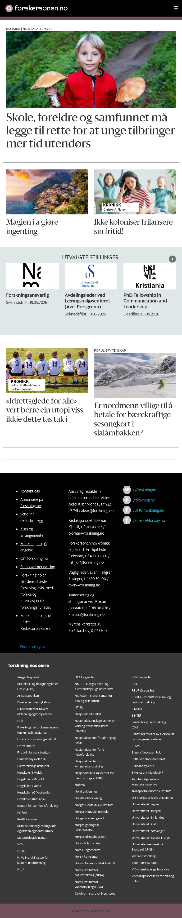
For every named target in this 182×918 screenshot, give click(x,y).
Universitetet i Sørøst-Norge (151, 837)
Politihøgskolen (142, 677)
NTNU (79, 707)
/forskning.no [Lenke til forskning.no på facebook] (144, 499)
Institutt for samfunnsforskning (37, 805)
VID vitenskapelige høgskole (150, 869)
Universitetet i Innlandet (148, 817)
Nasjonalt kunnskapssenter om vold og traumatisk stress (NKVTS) (95, 725)
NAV (20, 844)
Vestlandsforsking (143, 856)
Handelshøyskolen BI (31, 759)
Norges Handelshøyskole (92, 811)
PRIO (135, 684)
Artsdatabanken (28, 695)
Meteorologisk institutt (32, 837)
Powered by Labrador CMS (91, 911)
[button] (172, 259)
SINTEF (136, 715)
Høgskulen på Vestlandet (33, 792)
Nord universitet (86, 791)
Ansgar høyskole (28, 677)
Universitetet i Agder (145, 804)
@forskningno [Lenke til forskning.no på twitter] (144, 489)
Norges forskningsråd (89, 818)
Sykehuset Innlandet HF (147, 772)
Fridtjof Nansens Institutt (33, 752)
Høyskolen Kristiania (31, 799)
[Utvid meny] (176, 8)
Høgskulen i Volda (29, 786)
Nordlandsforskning (88, 798)
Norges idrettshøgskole (90, 836)
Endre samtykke (33, 646)
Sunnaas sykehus (143, 766)
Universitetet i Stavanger (148, 831)
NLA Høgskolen (85, 677)
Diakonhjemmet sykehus (33, 702)
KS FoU (22, 812)
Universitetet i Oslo (145, 824)
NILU (20, 869)
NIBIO (21, 851)
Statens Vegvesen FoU (146, 752)
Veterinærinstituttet (145, 862)
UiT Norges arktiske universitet (152, 797)
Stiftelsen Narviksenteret (148, 759)
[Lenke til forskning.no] (85, 6)
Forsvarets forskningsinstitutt (36, 739)
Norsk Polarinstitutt (88, 843)
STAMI (136, 746)
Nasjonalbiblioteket (88, 714)
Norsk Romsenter (87, 856)
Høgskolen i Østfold (30, 779)
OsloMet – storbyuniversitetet (95, 893)
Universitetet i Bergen (146, 811)
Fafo (20, 720)
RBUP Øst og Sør (143, 690)
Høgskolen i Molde (29, 772)
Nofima (80, 785)
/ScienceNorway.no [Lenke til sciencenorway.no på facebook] (149, 520)
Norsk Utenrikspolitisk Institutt (95, 863)
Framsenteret (26, 746)
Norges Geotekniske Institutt (94, 805)
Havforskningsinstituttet (33, 766)
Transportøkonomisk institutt (151, 791)
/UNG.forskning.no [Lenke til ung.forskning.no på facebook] (148, 510)
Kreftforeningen (27, 819)
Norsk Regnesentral (88, 850)
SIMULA (137, 709)
